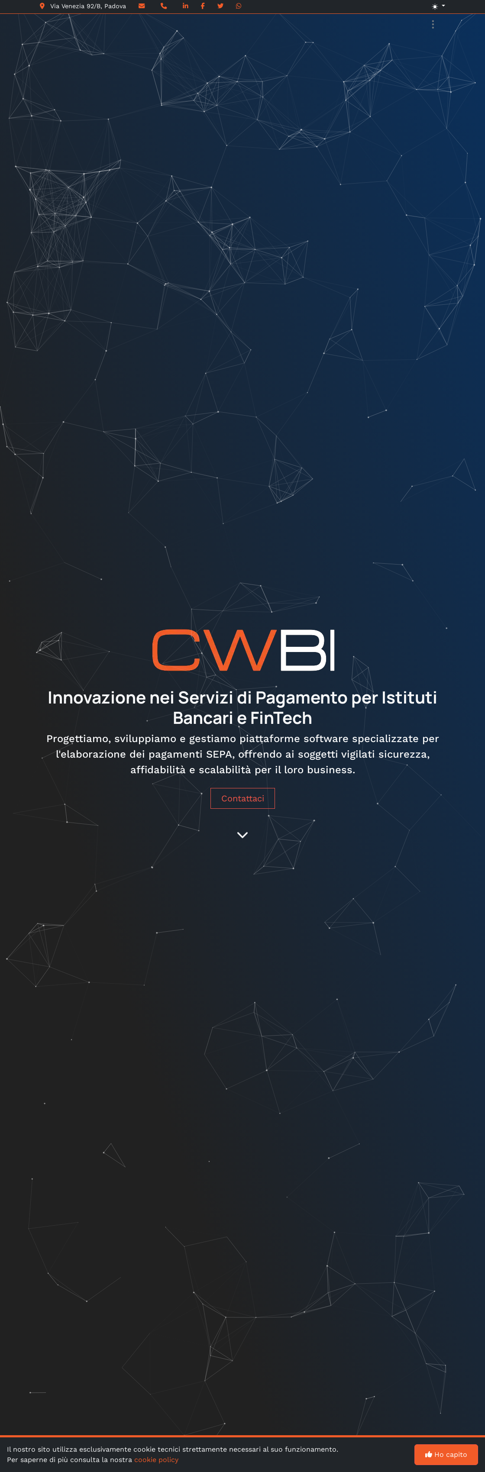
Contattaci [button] (242, 798)
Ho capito (446, 1454)
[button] (393, 7)
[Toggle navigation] (433, 24)
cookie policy (156, 1460)
